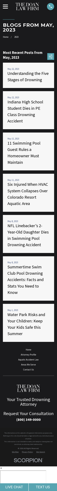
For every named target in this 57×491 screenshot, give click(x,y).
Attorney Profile (28, 354)
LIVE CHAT (14, 487)
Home (28, 349)
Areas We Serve (28, 364)
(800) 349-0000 (28, 419)
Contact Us (28, 369)
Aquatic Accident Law (28, 359)
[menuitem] (15, 452)
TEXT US (43, 487)
